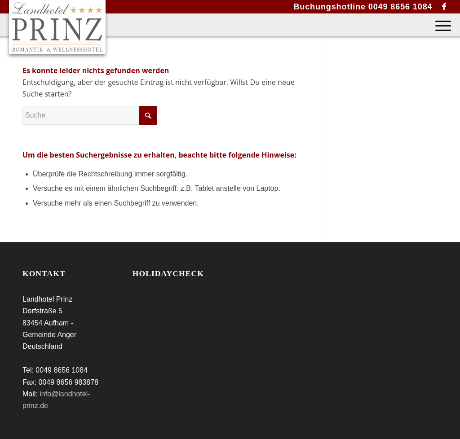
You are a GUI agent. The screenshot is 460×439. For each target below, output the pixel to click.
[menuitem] (440, 24)
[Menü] (440, 24)
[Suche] (89, 115)
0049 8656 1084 (400, 6)
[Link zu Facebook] (444, 6)
